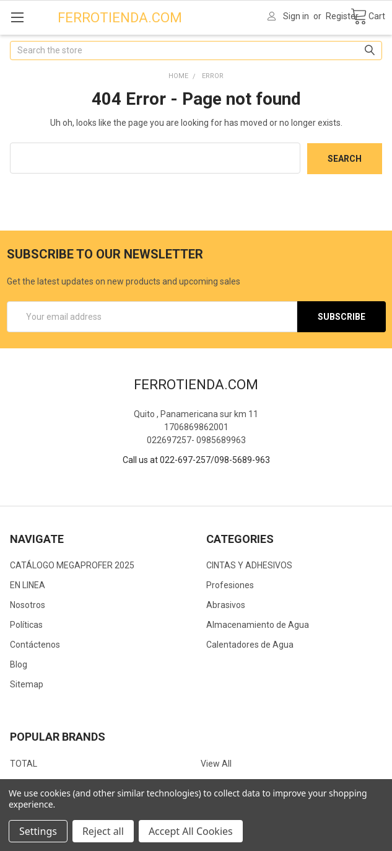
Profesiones (230, 585)
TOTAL (23, 763)
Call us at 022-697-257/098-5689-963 (196, 459)
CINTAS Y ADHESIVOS (249, 565)
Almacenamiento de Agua (257, 625)
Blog (18, 664)
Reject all (103, 831)
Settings (38, 831)
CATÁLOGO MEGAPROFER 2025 (72, 565)
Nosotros (27, 605)
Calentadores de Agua (250, 645)
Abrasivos (225, 605)
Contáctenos (35, 645)
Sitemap (26, 684)
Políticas (26, 625)
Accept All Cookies (191, 831)
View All (216, 763)
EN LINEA (27, 585)
